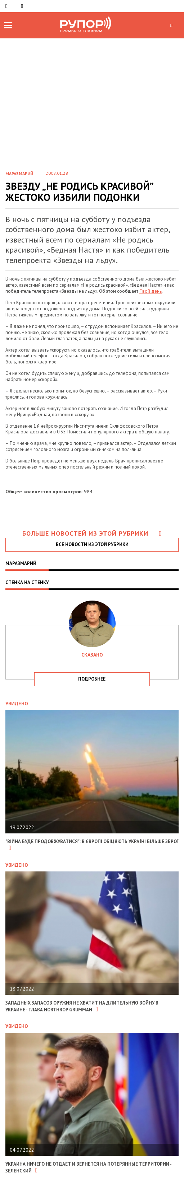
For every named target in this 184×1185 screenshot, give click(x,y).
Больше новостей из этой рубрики (92, 533)
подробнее (92, 679)
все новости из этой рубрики (92, 544)
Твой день (150, 291)
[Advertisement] (92, 92)
